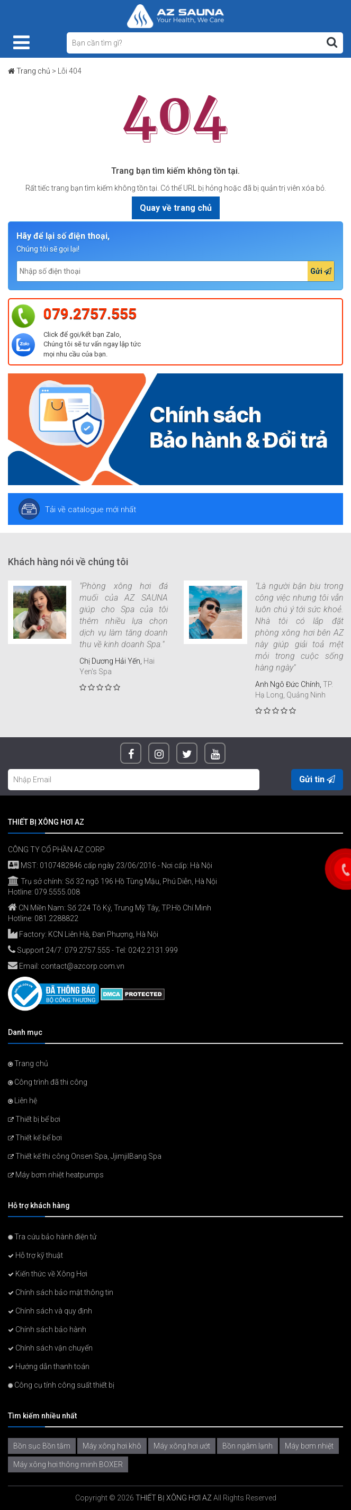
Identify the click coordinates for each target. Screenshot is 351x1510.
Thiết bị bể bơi (34, 1119)
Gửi (320, 271)
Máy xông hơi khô (112, 1446)
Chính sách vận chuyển (50, 1348)
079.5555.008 (57, 892)
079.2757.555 (90, 314)
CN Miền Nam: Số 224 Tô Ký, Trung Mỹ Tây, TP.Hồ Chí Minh (109, 908)
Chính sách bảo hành (47, 1329)
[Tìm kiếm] (332, 42)
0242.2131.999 (153, 950)
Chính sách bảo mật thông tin (60, 1292)
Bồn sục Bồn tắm (41, 1446)
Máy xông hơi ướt (182, 1446)
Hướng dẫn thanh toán (48, 1366)
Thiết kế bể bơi (35, 1137)
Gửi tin (317, 779)
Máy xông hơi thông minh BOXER (68, 1464)
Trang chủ (33, 71)
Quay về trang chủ (176, 208)
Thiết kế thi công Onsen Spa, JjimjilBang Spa (84, 1156)
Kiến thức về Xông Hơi (47, 1274)
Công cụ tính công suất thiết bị (61, 1385)
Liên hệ (22, 1100)
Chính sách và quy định (50, 1311)
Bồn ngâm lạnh (247, 1446)
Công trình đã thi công (47, 1082)
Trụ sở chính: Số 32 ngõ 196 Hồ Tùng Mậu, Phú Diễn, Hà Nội (112, 881)
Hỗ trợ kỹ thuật (35, 1255)
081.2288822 (56, 918)
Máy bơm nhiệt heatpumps (56, 1175)
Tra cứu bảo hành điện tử (52, 1236)
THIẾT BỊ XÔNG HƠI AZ (174, 1498)
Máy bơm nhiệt (309, 1446)
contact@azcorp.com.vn (82, 966)
